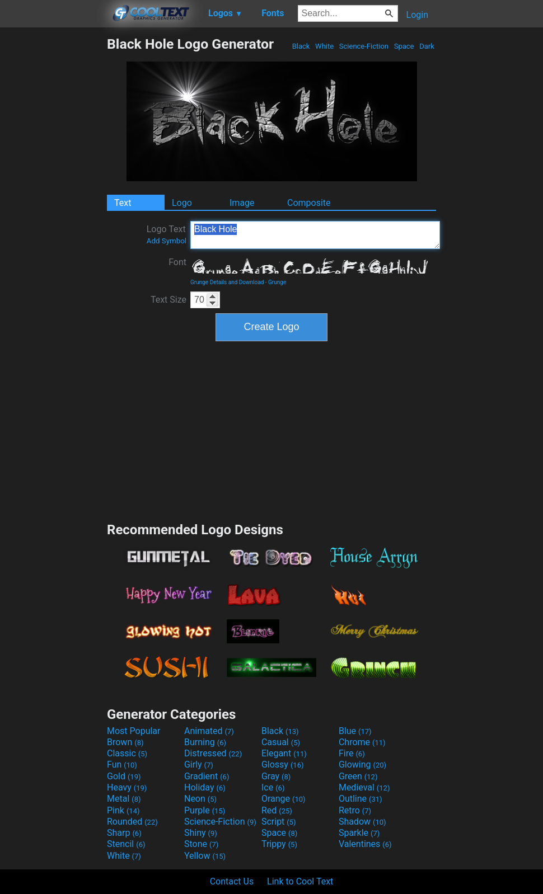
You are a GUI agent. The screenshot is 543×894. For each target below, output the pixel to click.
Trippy (279, 844)
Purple (204, 810)
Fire (352, 753)
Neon (200, 798)
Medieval (364, 787)
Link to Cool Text (300, 881)
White (324, 46)
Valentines (365, 844)
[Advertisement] (53, 203)
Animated (209, 731)
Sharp (124, 832)
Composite (309, 202)
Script (278, 821)
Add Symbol (166, 241)
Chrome (362, 742)
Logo (182, 202)
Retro (355, 810)
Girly (198, 764)
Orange (283, 798)
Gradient (206, 776)
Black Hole (315, 235)
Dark (427, 46)
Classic (127, 753)
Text (122, 202)
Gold (124, 776)
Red (276, 810)
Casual (280, 742)
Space (403, 46)
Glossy (282, 764)
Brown (125, 742)
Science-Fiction (364, 46)
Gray (276, 776)
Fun (122, 764)
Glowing (362, 764)
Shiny (200, 832)
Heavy (127, 787)
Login (417, 15)
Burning (205, 742)
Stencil (126, 844)
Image (242, 202)
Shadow (362, 821)
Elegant (284, 753)
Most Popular (134, 731)
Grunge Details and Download (227, 282)
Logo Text (166, 234)
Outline (360, 798)
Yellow (205, 855)
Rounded (132, 821)
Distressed (213, 753)
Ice (272, 787)
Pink (123, 810)
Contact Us (232, 881)
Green (358, 776)
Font (177, 262)
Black (300, 46)
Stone (201, 844)
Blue (355, 731)
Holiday (205, 787)
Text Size (168, 299)
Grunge (277, 282)
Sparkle (359, 832)
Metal (124, 798)
